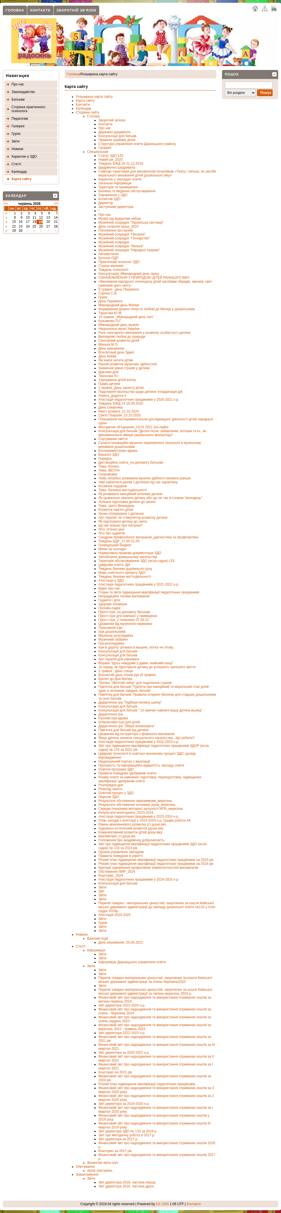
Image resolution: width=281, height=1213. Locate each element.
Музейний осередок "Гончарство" (124, 238)
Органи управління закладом (121, 852)
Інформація (96, 950)
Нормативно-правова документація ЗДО (129, 553)
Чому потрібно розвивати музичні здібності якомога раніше (144, 478)
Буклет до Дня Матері (115, 679)
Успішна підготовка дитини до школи (127, 502)
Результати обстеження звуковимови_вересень (135, 801)
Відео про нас (109, 588)
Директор (105, 203)
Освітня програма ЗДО (116, 769)
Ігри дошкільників (112, 632)
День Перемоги (110, 301)
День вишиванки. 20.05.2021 (120, 942)
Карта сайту (21, 179)
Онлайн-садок (109, 608)
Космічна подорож (112, 486)
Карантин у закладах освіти (119, 179)
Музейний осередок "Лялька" (121, 246)
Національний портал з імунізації (124, 761)
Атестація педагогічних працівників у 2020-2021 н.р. (138, 400)
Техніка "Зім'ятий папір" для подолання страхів (135, 683)
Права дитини (109, 384)
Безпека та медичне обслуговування (126, 191)
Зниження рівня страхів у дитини (123, 368)
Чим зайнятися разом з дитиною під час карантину (138, 482)
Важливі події (97, 938)
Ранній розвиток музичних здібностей (127, 364)
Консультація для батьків (117, 651)
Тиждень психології (113, 270)
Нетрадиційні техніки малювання (123, 596)
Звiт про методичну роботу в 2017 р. (126, 1135)
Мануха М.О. (108, 344)
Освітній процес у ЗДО (116, 793)
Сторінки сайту (87, 112)
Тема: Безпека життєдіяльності (122, 490)
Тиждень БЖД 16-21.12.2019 (120, 163)
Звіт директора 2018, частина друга (126, 1186)
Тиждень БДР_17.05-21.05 (118, 541)
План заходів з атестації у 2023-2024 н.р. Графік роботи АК (144, 820)
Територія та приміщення (118, 187)
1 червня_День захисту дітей (121, 388)
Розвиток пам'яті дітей (115, 510)
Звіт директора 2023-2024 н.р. (121, 1005)
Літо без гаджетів (111, 533)
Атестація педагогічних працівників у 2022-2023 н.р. (138, 742)
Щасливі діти (108, 372)
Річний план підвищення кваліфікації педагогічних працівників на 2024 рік (155, 864)
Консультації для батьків (117, 136)
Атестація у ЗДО (111, 580)
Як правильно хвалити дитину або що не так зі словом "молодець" (150, 498)
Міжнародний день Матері (118, 305)
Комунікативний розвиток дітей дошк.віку (130, 832)
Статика (93, 116)
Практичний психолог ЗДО (119, 262)
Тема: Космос (109, 466)
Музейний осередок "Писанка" (122, 234)
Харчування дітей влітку (117, 380)
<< (6, 203)
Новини (17, 149)
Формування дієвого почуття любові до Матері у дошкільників (146, 309)
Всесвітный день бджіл (116, 352)
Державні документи (114, 132)
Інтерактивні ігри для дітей (119, 722)
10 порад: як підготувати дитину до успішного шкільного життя (147, 667)
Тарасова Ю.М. (110, 313)
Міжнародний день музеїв (118, 325)
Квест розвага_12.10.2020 (118, 411)
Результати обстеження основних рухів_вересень (137, 805)
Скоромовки (107, 474)
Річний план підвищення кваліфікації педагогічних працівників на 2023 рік (155, 860)
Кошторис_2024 (110, 876)
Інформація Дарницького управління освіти (132, 962)
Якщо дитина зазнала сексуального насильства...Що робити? (146, 738)
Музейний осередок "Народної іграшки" (129, 250)
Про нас (18, 84)
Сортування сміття (113, 439)
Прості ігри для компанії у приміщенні (127, 616)
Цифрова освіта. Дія (114, 565)
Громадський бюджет (115, 545)
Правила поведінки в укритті (120, 856)
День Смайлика (110, 407)
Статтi (16, 164)
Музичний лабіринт (113, 639)
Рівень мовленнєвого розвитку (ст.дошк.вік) (132, 824)
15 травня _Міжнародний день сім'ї (125, 317)
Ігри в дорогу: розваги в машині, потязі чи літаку (135, 647)
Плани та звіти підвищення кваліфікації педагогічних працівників (148, 592)
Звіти (16, 141)
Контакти (40, 10)
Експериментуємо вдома (117, 451)
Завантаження (87, 1174)
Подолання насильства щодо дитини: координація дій (140, 392)
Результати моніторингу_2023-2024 (125, 813)
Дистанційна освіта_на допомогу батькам (130, 462)
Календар (19, 172)
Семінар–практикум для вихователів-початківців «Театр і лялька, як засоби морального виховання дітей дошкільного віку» (157, 173)
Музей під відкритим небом (119, 219)
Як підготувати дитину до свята (122, 521)
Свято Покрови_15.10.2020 (119, 415)
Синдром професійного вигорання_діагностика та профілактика (148, 537)
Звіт (101, 891)
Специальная (97, 152)
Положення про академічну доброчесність (131, 840)
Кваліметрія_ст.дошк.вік (116, 836)
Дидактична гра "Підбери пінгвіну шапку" (130, 702)
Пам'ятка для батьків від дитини (123, 730)
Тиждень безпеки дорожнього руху (125, 569)
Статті (80, 946)
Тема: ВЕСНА (109, 470)
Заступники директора (115, 207)
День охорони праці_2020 (118, 226)
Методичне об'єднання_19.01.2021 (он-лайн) (133, 427)
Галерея (18, 126)
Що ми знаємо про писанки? (120, 525)
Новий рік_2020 (110, 160)
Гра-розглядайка (111, 643)
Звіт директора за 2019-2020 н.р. (123, 1104)
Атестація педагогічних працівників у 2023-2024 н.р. (138, 817)
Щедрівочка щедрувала (116, 167)
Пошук (232, 74)
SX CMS (162, 1204)
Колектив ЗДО (109, 199)
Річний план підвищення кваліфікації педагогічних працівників (146, 1084)
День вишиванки (111, 348)
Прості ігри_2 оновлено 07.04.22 (123, 620)
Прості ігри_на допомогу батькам (124, 612)
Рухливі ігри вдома (113, 718)
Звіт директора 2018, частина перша (127, 1182)
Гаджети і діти (109, 600)
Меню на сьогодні (112, 549)
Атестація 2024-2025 (114, 915)
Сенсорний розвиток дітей (118, 341)
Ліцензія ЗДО (108, 797)
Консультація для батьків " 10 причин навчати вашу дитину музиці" (150, 710)
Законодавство (23, 92)
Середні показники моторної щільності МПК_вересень (140, 809)
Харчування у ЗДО (112, 195)
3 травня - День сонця (115, 671)
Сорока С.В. (107, 293)
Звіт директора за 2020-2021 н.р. (123, 1053)
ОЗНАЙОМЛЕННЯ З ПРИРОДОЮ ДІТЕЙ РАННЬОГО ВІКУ (144, 278)
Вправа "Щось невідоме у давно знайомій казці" (135, 663)
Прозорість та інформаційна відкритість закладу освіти (141, 765)
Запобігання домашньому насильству (127, 557)
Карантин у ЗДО (24, 156)
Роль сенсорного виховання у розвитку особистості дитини (144, 333)
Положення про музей (115, 230)
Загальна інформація (115, 183)
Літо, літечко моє (111, 529)
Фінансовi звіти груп (102, 1163)
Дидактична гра (110, 714)
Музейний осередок (113, 242)
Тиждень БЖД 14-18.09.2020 (120, 403)
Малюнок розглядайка (115, 636)
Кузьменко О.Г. (110, 321)
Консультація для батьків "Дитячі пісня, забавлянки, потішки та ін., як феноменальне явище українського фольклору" (152, 433)
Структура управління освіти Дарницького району (137, 144)
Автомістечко (108, 254)
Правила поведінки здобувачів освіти (127, 773)
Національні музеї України (118, 329)
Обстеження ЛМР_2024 (116, 872)
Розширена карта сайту (94, 97)
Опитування (85, 1167)
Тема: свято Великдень (116, 506)
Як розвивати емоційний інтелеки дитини (130, 494)
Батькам (18, 99)
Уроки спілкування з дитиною (121, 514)
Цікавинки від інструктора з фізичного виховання (136, 734)
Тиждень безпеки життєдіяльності (124, 577)
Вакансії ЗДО (108, 455)
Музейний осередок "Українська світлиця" (131, 223)
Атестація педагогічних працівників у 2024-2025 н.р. (138, 879)
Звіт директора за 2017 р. (118, 1139)
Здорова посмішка (112, 604)
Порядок (105, 459)
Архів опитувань (99, 1171)
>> (56, 203)
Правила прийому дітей (116, 140)
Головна (15, 10)
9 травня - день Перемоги (118, 289)
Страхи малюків (110, 266)
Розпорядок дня (110, 785)
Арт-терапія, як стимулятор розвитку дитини (132, 518)
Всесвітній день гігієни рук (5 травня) (127, 675)
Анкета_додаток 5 (112, 396)
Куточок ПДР (108, 258)
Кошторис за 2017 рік (115, 1151)
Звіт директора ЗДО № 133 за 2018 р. (127, 1131)
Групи (16, 134)
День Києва (107, 356)
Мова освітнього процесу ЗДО (121, 573)
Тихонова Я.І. (108, 376)
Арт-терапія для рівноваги (118, 659)
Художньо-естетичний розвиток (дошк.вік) (130, 828)
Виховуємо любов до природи (121, 337)
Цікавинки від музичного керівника (125, 624)
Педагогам (20, 119)
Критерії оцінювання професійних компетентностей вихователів (148, 868)
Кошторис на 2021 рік (115, 1072)
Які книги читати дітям (115, 360)
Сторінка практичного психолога (28, 109)
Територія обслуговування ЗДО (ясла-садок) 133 (136, 561)
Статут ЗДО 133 (110, 156)
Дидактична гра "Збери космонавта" (126, 726)
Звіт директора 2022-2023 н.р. (121, 1033)
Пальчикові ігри (110, 628)
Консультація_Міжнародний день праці (128, 274)
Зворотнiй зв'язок (76, 10)
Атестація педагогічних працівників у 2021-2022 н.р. (138, 584)
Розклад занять (110, 789)
